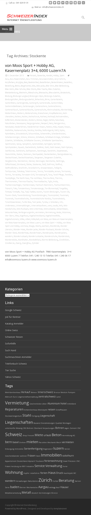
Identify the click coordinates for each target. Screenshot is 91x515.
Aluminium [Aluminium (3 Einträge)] (53, 403)
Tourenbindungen (39, 195)
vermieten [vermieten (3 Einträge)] (68, 442)
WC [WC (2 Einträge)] (74, 473)
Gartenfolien (10, 103)
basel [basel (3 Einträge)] (16, 442)
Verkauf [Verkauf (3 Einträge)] (25, 392)
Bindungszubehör (26, 99)
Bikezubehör (54, 92)
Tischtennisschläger (13, 185)
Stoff (44, 164)
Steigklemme (10, 161)
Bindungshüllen (11, 99)
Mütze (39, 120)
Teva (50, 174)
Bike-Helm (9, 89)
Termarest (65, 171)
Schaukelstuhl (21, 133)
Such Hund (10, 350)
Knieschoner (43, 113)
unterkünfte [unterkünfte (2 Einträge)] (10, 428)
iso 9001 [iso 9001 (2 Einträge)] (22, 466)
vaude (55, 205)
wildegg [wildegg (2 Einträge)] (52, 487)
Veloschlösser (62, 209)
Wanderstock (63, 236)
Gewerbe (41, 75)
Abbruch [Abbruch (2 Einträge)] (8, 397)
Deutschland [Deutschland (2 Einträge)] (22, 461)
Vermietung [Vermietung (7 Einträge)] (17, 403)
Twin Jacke (36, 202)
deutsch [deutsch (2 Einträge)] (34, 493)
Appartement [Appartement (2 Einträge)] (10, 461)
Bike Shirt (50, 85)
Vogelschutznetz (12, 219)
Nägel (45, 120)
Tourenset (64, 195)
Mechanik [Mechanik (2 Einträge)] (51, 442)
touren (39, 191)
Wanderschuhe (50, 236)
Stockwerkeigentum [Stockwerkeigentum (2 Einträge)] (13, 416)
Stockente (37, 164)
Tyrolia (45, 202)
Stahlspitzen (31, 150)
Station (19, 154)
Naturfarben (10, 123)
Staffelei (40, 147)
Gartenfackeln (56, 99)
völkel (27, 219)
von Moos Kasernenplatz (15, 222)
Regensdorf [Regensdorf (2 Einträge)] (48, 449)
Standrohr (51, 150)
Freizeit (33, 75)
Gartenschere (41, 106)
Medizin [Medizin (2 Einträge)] (64, 392)
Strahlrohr (23, 167)
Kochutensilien (62, 116)
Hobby (56, 75)
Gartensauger (28, 106)
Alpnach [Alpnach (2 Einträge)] (31, 461)
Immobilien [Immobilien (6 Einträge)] (51, 455)
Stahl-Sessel (55, 147)
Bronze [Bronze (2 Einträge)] (57, 392)
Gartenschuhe (40, 109)
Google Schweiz (13, 310)
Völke (22, 219)
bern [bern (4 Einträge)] (8, 442)
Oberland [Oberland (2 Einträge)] (38, 428)
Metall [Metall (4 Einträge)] (26, 492)
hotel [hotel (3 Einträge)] (63, 403)
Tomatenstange (37, 188)
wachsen (45, 226)
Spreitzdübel (37, 144)
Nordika (38, 130)
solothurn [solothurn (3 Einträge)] (68, 455)
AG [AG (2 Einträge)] (74, 435)
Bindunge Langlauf (20, 96)
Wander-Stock (11, 232)
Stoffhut (58, 164)
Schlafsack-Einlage (52, 137)
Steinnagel (40, 161)
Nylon (62, 130)
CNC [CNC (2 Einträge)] (79, 428)
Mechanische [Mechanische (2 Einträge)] (32, 487)
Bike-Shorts (31, 89)
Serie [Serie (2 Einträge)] (7, 487)
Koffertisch (9, 120)
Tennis (40, 171)
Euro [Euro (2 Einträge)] (15, 397)
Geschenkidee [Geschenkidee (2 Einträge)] (36, 404)
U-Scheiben (54, 202)
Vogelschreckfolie (52, 215)
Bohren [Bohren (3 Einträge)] (59, 428)
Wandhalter (23, 239)
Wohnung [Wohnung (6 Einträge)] (14, 472)
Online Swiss (11, 330)
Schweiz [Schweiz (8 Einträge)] (13, 434)
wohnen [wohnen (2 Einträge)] (23, 456)
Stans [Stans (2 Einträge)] (38, 456)
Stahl (47, 147)
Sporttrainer (10, 144)
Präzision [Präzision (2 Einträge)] (72, 461)
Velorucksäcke (50, 209)
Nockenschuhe (20, 130)
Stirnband (21, 164)
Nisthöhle (9, 130)
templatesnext (60, 508)
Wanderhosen (35, 232)
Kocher (25, 116)
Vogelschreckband (36, 215)
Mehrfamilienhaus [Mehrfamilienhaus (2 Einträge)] (12, 392)
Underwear (10, 205)
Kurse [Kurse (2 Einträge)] (65, 466)
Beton (17, 85)
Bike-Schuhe (20, 89)
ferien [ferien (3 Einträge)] (43, 473)
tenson (57, 171)
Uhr (61, 202)
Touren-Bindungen (51, 191)
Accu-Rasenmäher (17, 79)
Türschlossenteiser (13, 202)
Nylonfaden (10, 133)
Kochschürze (34, 116)
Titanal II (8, 188)
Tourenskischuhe (21, 198)
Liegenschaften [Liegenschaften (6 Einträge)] (19, 422)
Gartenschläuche (26, 109)
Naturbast (59, 120)
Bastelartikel (33, 82)
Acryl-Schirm (59, 79)
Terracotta (16, 174)
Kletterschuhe (31, 113)
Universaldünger (23, 205)
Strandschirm (34, 167)
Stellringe (60, 161)
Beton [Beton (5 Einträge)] (57, 434)
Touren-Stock (10, 195)
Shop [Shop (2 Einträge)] (25, 435)
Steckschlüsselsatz (25, 157)
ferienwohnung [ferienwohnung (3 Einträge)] (53, 461)
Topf (26, 191)
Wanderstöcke (11, 239)
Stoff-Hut (50, 164)
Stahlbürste (10, 150)
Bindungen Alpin (36, 96)
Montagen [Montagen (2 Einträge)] (67, 423)
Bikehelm (23, 92)
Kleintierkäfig (66, 109)
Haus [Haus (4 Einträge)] (52, 472)
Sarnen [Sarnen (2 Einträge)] (78, 481)
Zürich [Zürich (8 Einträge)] (45, 480)
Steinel (32, 161)
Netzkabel (9, 126)
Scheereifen (45, 133)
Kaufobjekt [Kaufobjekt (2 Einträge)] (68, 473)
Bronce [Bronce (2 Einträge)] (54, 493)
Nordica (30, 130)
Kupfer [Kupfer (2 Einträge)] (26, 473)
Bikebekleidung (11, 92)
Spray (18, 144)
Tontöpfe (16, 191)
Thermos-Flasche (25, 181)
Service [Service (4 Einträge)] (40, 466)
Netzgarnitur (59, 123)
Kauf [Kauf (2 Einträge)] (58, 487)
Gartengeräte (22, 103)
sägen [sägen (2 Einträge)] (67, 428)
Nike (55, 126)
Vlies (17, 215)
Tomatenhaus (24, 188)
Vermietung (50, 212)
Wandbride (55, 226)
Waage (32, 226)
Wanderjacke (47, 232)
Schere (24, 137)
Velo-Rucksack (22, 209)
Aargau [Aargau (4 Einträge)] (43, 487)
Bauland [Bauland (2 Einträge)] (37, 423)
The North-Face (22, 178)
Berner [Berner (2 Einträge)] (23, 487)
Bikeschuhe (33, 92)
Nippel (60, 126)
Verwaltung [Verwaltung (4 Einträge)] (53, 466)
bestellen (68, 82)
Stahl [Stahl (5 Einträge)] (26, 415)
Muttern (32, 120)
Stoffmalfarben (11, 167)
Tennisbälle (49, 171)
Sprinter (56, 144)
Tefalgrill (57, 167)
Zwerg (18, 243)
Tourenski (9, 198)
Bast (25, 82)
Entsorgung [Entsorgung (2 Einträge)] (9, 449)
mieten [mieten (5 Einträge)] (32, 441)
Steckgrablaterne (64, 154)
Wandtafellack (35, 239)
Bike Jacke (40, 85)
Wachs (38, 226)
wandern (9, 236)
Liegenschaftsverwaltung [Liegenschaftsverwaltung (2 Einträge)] (28, 397)
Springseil (48, 144)
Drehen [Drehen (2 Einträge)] (22, 442)
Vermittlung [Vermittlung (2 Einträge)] (67, 435)
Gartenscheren (54, 106)
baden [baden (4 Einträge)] (14, 487)
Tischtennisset (28, 185)
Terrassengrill (41, 174)
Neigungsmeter (33, 123)
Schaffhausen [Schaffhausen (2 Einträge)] (61, 410)
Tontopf (8, 191)
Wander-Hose (19, 229)
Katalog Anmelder (14, 323)
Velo (61, 205)
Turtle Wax (26, 202)
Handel (49, 75)
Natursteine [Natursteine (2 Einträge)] (33, 481)
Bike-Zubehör (54, 89)
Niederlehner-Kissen (36, 126)
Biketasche (43, 92)
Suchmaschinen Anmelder (18, 356)
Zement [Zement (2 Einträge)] (73, 428)
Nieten (49, 126)
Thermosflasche (40, 181)
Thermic (58, 178)
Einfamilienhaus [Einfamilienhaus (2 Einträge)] (30, 410)
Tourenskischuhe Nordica (40, 198)
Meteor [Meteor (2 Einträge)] (34, 392)
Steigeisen (38, 157)
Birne (47, 99)
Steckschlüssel (11, 157)
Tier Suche (10, 370)
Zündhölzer (64, 239)
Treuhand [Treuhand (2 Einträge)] (40, 461)
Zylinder (35, 243)
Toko (15, 188)
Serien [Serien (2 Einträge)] (67, 449)
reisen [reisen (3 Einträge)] (51, 409)
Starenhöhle (10, 154)
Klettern (20, 113)
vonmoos (24, 226)
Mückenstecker (21, 120)
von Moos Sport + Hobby (52, 222)
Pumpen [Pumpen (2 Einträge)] (71, 392)
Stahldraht (20, 150)
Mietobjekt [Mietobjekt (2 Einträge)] (42, 410)
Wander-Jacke (32, 229)
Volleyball (35, 219)
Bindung (8, 96)
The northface (36, 178)
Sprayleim (26, 144)
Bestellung (9, 85)
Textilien (68, 174)
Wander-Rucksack (46, 229)
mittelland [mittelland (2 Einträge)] (71, 404)
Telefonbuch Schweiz (16, 363)
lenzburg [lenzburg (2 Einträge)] (15, 466)
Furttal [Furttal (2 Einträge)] (55, 481)
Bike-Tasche (42, 89)
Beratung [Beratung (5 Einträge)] (66, 480)
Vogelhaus (24, 215)
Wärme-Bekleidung (50, 239)
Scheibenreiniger (12, 137)
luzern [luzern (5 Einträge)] (58, 448)
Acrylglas (19, 82)
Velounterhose (11, 212)
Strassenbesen (47, 167)
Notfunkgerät (47, 130)
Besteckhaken (57, 82)
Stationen (27, 154)
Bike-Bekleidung (62, 85)
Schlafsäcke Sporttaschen (52, 140)
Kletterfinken (10, 113)
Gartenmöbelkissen (13, 106)
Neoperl (44, 123)
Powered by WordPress (16, 508)
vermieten (39, 212)
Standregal (41, 150)
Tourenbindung (23, 195)
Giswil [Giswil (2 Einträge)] (65, 461)
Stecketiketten (50, 154)
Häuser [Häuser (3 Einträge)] (64, 487)
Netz (51, 123)
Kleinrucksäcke (53, 109)
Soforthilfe (10, 343)
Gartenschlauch (11, 109)
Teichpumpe (10, 171)
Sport (62, 75)
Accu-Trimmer (32, 79)
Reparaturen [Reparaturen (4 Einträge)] (14, 409)
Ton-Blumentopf (51, 188)
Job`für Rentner (13, 316)
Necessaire (21, 123)
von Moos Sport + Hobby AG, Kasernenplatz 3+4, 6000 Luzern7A (35, 68)
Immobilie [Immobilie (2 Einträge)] (19, 449)
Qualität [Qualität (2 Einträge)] (58, 423)
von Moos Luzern (33, 222)
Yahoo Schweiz (13, 376)
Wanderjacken (60, 232)
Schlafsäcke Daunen (32, 140)
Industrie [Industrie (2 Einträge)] (30, 466)
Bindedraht (65, 92)
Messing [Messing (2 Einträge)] (19, 428)
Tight (50, 181)
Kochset (43, 116)
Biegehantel (26, 85)
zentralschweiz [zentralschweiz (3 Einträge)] (47, 396)
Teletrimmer (30, 171)
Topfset (32, 191)
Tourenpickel (53, 195)
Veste (58, 212)
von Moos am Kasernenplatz (60, 219)
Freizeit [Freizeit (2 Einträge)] (31, 435)
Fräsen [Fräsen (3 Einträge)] (31, 455)
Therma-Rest (48, 178)
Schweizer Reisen (14, 336)
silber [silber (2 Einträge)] (44, 404)
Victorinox (66, 212)
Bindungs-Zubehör (52, 96)
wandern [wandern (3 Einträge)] (10, 481)
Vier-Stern (9, 215)
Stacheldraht (30, 147)
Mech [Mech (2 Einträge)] (58, 442)
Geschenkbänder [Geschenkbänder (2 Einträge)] (12, 456)
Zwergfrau (26, 243)
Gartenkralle (44, 103)
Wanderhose (23, 232)
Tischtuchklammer (62, 185)
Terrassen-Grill (28, 174)
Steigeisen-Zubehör (52, 157)
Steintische (50, 161)
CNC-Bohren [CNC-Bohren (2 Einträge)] (28, 428)
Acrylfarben (10, 82)
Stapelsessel (62, 150)
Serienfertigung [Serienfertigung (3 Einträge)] (33, 448)
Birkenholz (39, 99)
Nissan (67, 126)
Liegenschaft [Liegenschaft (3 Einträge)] (47, 415)
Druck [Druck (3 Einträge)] (59, 473)
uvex (50, 205)
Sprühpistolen (11, 147)
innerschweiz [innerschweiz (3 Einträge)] (45, 392)
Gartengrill (33, 103)
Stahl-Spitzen (66, 147)
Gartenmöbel (56, 103)
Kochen (18, 116)
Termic (8, 174)
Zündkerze (10, 243)
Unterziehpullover (39, 205)
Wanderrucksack (21, 236)
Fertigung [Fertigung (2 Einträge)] (35, 416)
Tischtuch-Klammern (44, 185)
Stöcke (29, 164)
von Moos (44, 219)
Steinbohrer (22, 161)
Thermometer (11, 181)
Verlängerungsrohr (26, 212)
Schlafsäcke (18, 140)
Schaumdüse (33, 133)
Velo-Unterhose (36, 209)
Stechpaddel (37, 154)
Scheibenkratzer (58, 133)
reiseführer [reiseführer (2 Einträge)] (35, 473)
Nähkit (51, 120)
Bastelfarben (45, 82)
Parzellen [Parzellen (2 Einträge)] (43, 442)
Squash (21, 147)
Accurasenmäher (46, 79)
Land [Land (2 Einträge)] (58, 397)
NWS (56, 130)
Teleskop (20, 171)
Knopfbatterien (55, 113)
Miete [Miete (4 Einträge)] (39, 435)
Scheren (31, 137)
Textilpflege (10, 178)
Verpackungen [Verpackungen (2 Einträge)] (49, 428)
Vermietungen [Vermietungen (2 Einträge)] (45, 493)
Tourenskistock (58, 198)
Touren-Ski (64, 191)
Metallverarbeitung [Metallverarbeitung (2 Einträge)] (13, 493)
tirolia (55, 181)
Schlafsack (40, 137)
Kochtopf (51, 116)
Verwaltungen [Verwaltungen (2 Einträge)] (21, 481)
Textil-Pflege (58, 174)
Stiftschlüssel (10, 164)
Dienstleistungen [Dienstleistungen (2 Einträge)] (48, 423)
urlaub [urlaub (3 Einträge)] (47, 435)
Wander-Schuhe (62, 229)
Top (22, 191)
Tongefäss (63, 188)
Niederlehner (20, 126)
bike (33, 85)
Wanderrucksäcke (36, 236)
